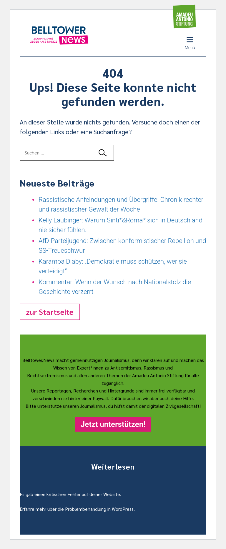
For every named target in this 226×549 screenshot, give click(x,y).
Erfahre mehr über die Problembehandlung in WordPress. (77, 509)
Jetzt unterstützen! (113, 424)
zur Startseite (50, 312)
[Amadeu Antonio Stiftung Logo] (184, 16)
